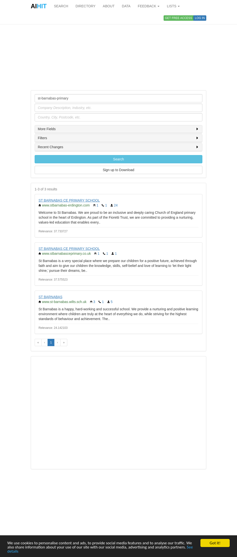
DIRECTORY (86, 6)
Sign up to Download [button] (118, 170)
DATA (126, 6)
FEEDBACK (148, 6)
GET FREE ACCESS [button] (178, 18)
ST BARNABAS (50, 297)
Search (118, 159)
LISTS (173, 6)
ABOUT (109, 6)
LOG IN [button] (200, 18)
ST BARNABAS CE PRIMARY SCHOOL (69, 200)
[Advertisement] (118, 51)
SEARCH (61, 6)
